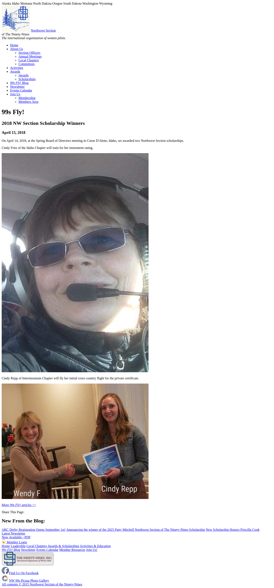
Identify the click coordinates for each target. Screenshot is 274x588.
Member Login (14, 542)
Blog (19, 83)
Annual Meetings (30, 56)
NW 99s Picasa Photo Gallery (25, 580)
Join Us (15, 94)
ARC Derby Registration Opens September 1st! (33, 529)
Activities (16, 68)
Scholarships (27, 79)
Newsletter (17, 86)
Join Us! (92, 550)
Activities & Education (95, 546)
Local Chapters (28, 60)
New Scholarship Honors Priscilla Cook (233, 529)
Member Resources (72, 550)
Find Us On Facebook (20, 573)
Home (14, 45)
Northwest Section (43, 30)
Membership (26, 98)
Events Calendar (21, 90)
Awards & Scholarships (63, 546)
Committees (26, 64)
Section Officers (29, 52)
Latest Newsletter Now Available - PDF (16, 535)
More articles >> (19, 505)
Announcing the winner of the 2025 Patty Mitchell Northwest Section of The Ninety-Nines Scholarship (135, 529)
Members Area (28, 101)
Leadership (18, 546)
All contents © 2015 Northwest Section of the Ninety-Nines (42, 584)
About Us (16, 49)
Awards (15, 71)
